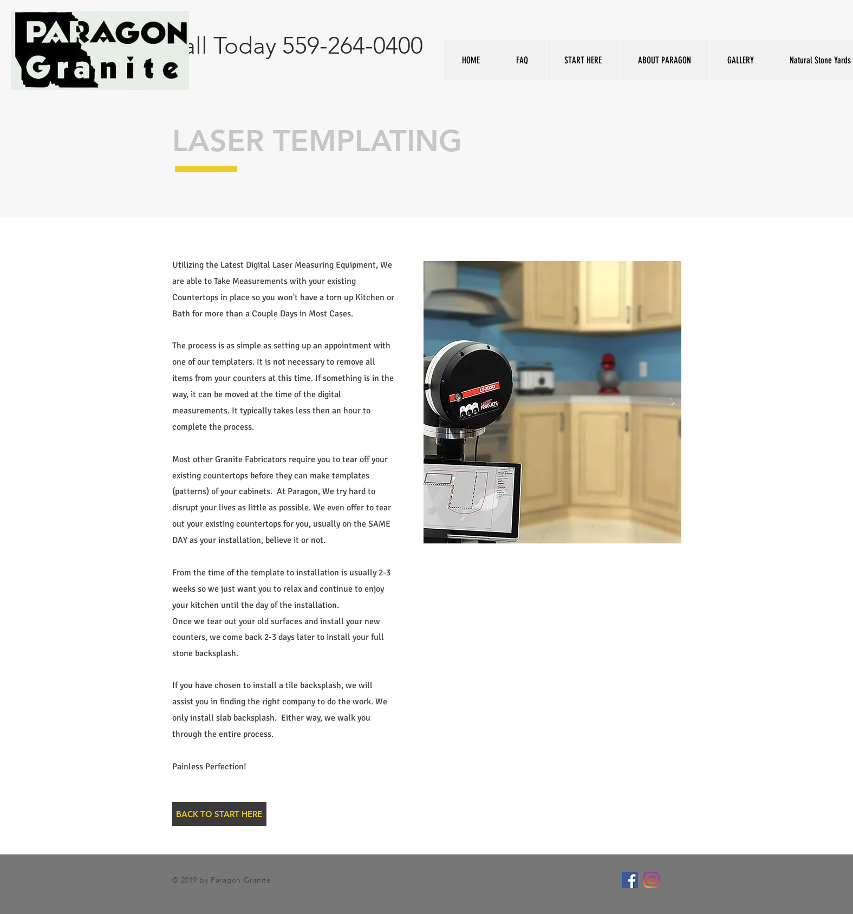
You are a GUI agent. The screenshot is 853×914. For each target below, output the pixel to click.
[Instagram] (651, 880)
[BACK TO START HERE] (219, 814)
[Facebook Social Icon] (630, 880)
